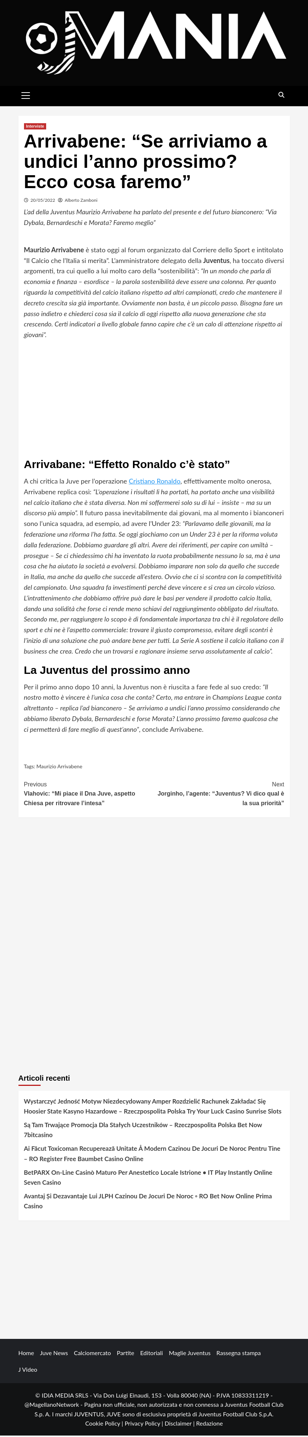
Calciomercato (92, 1353)
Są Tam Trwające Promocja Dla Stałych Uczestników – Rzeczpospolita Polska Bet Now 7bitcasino (143, 1131)
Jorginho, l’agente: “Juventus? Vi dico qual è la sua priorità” (219, 794)
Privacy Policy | (144, 1424)
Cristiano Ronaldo (155, 482)
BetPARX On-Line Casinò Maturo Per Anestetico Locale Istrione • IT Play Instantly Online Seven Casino (148, 1179)
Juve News (54, 1353)
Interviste (35, 127)
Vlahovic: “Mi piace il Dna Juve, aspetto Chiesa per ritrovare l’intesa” (89, 794)
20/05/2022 (43, 201)
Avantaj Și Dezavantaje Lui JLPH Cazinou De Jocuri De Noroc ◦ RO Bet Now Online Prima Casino (148, 1202)
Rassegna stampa (238, 1353)
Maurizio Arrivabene (59, 767)
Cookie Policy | (105, 1424)
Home (26, 1353)
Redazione (209, 1424)
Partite (125, 1353)
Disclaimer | (180, 1424)
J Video (27, 1370)
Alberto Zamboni (81, 201)
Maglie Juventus (190, 1353)
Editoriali (151, 1353)
